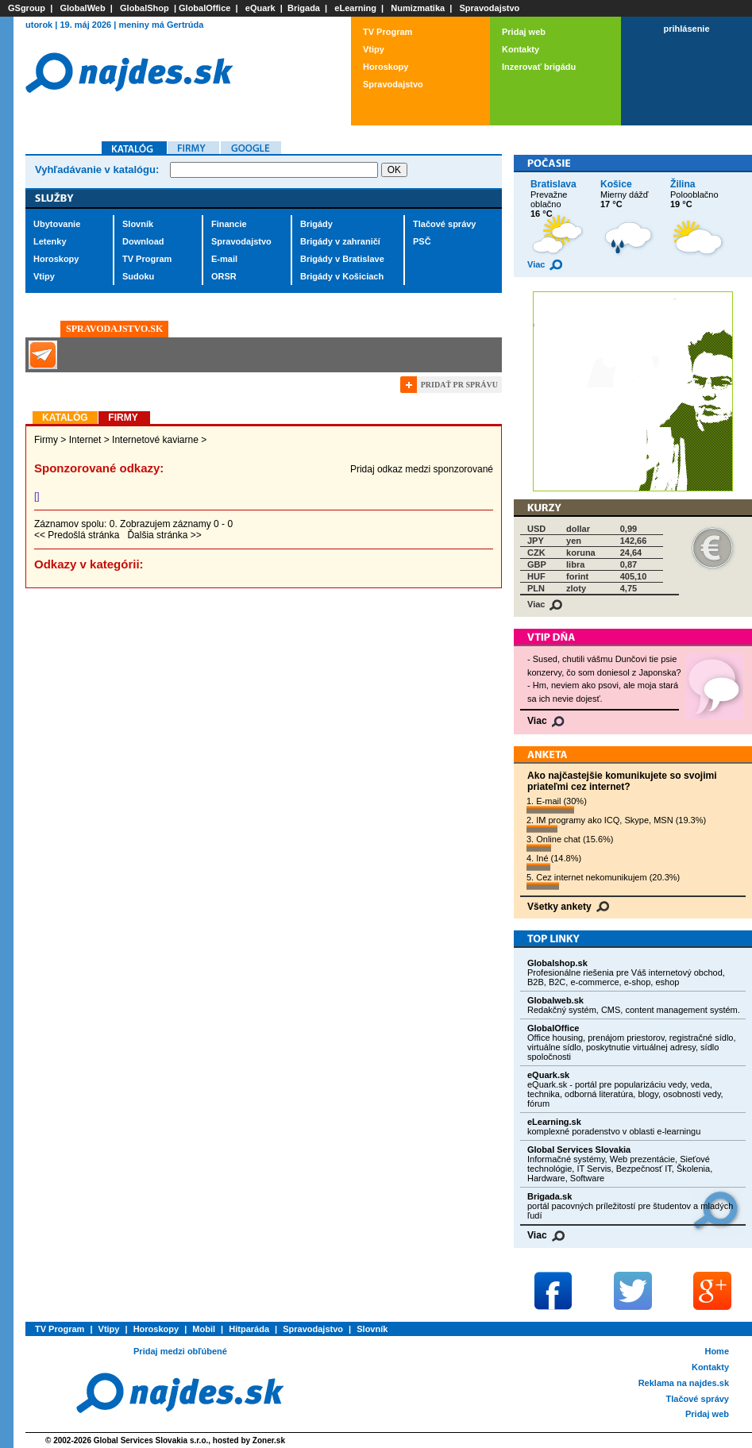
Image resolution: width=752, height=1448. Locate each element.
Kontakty (520, 49)
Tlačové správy (444, 224)
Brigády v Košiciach (342, 276)
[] (37, 496)
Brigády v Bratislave (342, 259)
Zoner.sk (269, 1440)
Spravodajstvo (490, 8)
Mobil (203, 1329)
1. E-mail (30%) (556, 805)
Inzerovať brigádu (539, 66)
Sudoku (138, 276)
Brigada (303, 8)
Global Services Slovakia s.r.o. (151, 1440)
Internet (85, 439)
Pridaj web (524, 32)
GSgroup (26, 8)
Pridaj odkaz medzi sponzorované (421, 469)
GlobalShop (144, 8)
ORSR (224, 276)
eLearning (355, 8)
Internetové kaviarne (155, 439)
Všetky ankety (568, 906)
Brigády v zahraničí (340, 241)
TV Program (387, 32)
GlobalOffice (204, 8)
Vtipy (373, 49)
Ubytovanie (56, 224)
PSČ (422, 241)
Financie (229, 224)
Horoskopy (385, 66)
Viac (544, 264)
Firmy (46, 439)
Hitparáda (249, 1329)
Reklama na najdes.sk (683, 1383)
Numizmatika (418, 8)
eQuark (260, 8)
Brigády (316, 224)
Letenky (50, 241)
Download (143, 241)
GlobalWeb (82, 8)
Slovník (137, 224)
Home (716, 1351)
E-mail (224, 259)
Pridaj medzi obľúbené (180, 1351)
